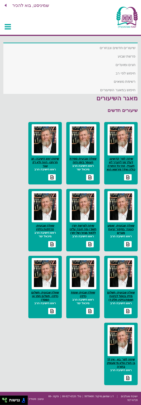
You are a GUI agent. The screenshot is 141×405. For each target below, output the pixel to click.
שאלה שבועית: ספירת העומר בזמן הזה (83, 160)
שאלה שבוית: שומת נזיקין (83, 294)
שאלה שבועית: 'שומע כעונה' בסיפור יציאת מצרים (121, 229)
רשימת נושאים (124, 81)
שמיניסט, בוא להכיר (30, 5)
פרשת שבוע (126, 56)
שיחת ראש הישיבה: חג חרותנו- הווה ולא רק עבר (45, 162)
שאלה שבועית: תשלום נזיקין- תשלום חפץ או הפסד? (45, 296)
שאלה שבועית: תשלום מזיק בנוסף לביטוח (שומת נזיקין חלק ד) (121, 296)
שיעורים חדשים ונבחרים (117, 48)
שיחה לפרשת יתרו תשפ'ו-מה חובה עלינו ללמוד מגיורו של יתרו (83, 229)
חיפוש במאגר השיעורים (117, 90)
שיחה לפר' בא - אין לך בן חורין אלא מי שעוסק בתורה (121, 363)
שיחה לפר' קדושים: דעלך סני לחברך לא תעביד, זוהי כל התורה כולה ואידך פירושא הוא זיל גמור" (121, 166)
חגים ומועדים (125, 65)
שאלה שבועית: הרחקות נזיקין (45, 227)
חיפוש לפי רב (125, 73)
